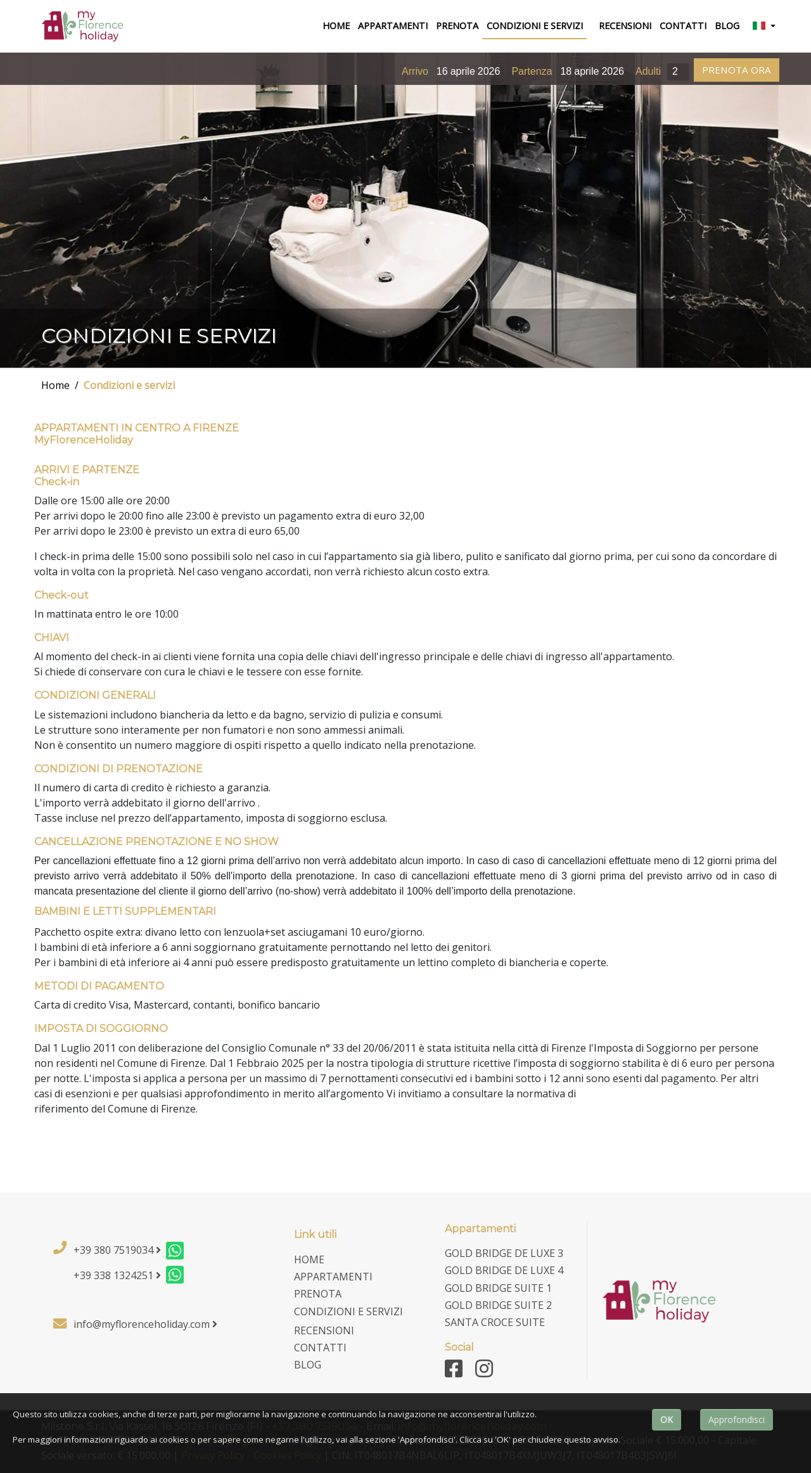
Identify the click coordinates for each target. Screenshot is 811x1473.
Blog (727, 26)
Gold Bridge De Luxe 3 (504, 1253)
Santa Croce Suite (495, 1322)
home (338, 25)
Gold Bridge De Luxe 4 (504, 1270)
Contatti (683, 26)
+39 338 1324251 (117, 1275)
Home (55, 385)
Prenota (457, 26)
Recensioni (625, 26)
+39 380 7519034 (117, 1250)
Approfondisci (736, 1419)
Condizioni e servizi (129, 385)
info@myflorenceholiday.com (145, 1324)
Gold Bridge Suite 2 (498, 1305)
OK (666, 1419)
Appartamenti (393, 26)
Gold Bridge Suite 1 (498, 1288)
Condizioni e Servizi (535, 26)
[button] (763, 26)
